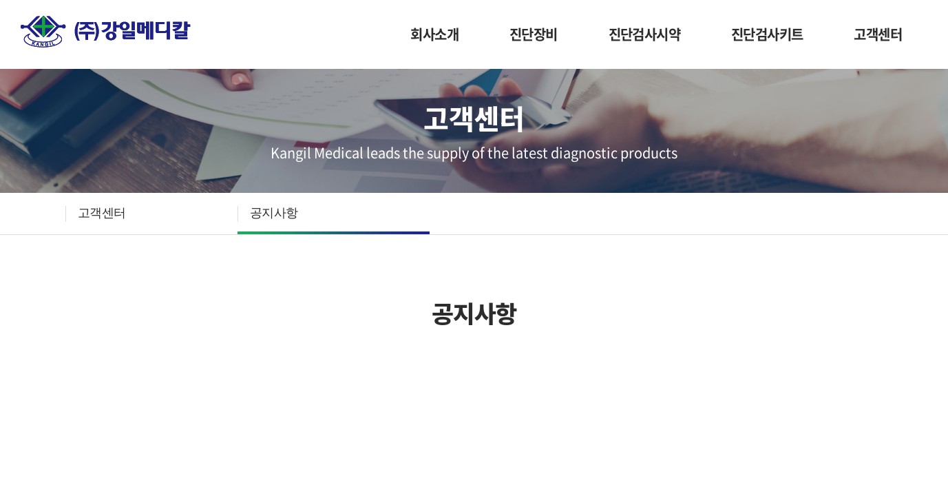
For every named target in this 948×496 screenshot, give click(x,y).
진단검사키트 (767, 34)
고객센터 (878, 34)
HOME (43, 213)
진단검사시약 (644, 34)
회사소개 (434, 34)
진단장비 (533, 34)
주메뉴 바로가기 (0, 0)
